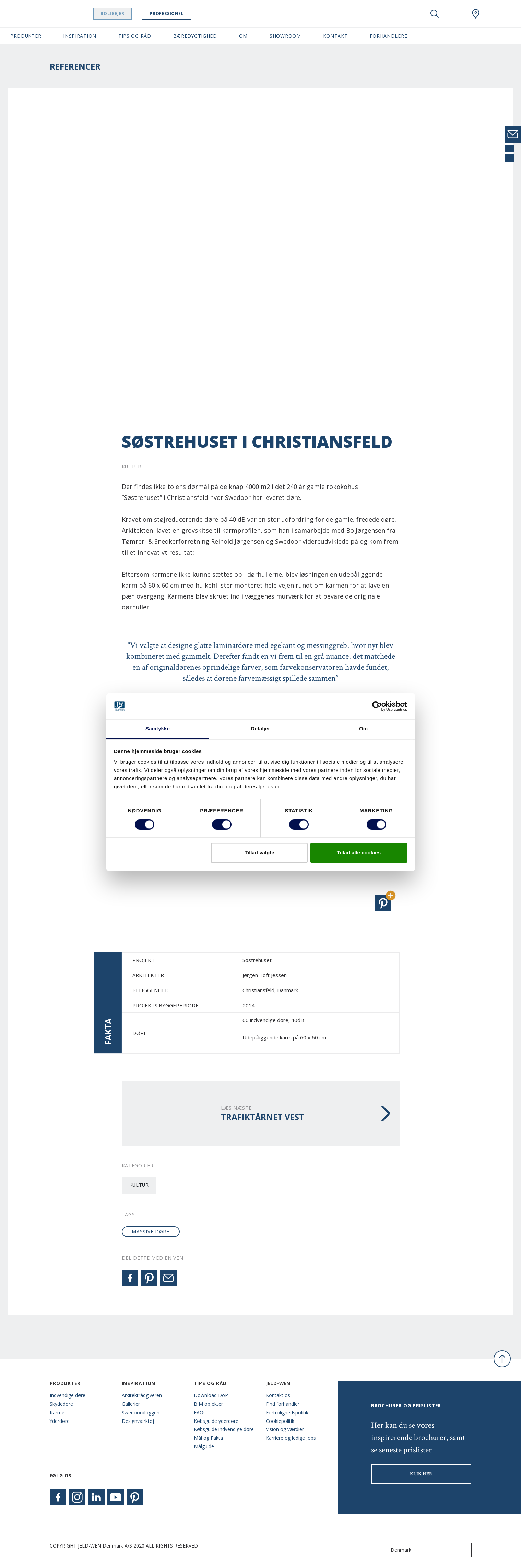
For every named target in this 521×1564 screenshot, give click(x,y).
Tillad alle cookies (359, 853)
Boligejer (122, 13)
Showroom (285, 36)
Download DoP (211, 1395)
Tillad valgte (259, 853)
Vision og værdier (285, 1429)
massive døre (150, 1231)
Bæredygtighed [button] (195, 36)
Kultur (139, 1185)
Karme (57, 1412)
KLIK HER (421, 1474)
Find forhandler (282, 1404)
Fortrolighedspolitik (287, 1412)
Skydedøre (61, 1404)
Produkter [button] (25, 36)
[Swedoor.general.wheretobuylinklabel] (475, 13)
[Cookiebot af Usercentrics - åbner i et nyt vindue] (377, 706)
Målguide (204, 1446)
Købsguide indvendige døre (224, 1429)
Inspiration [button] (79, 36)
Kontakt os (278, 1395)
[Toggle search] (434, 13)
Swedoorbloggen (140, 1412)
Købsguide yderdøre (216, 1421)
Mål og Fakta (208, 1437)
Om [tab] (363, 729)
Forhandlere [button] (388, 36)
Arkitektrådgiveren (142, 1395)
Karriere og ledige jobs (291, 1437)
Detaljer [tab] (260, 729)
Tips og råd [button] (134, 36)
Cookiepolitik (280, 1421)
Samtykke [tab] (157, 729)
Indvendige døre (67, 1395)
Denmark (392, 1550)
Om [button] (243, 36)
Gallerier (131, 1404)
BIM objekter (208, 1404)
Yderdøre (60, 1421)
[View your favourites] (455, 13)
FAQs (200, 1412)
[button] (383, 903)
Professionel (176, 13)
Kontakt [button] (335, 36)
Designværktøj (138, 1421)
